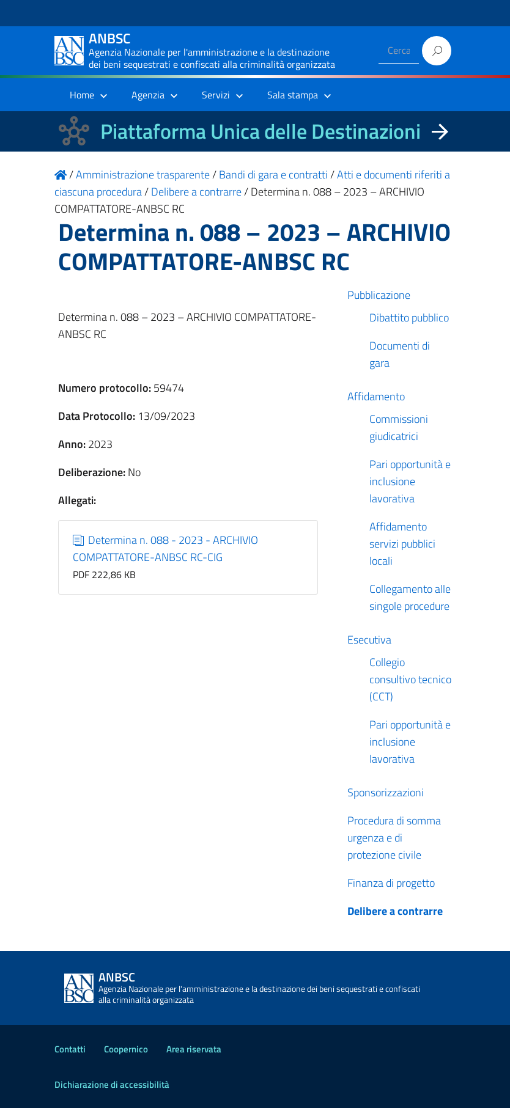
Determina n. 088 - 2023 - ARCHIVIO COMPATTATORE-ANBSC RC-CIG (166, 548)
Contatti (70, 1049)
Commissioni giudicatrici (398, 427)
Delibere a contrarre (395, 911)
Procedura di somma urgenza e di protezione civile (394, 837)
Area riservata (193, 1049)
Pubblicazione (378, 295)
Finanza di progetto (391, 883)
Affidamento (376, 396)
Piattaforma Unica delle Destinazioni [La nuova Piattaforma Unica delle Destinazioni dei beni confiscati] (260, 131)
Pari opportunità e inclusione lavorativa (410, 481)
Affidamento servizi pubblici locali (402, 543)
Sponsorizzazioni (385, 792)
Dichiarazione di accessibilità (111, 1084)
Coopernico (126, 1049)
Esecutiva (369, 639)
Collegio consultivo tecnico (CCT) (410, 679)
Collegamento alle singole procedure (410, 597)
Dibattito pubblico (409, 317)
